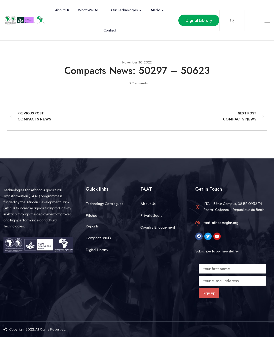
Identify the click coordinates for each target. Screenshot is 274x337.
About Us (62, 10)
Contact (110, 30)
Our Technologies (126, 10)
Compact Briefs (98, 238)
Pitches (92, 215)
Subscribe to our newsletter (217, 251)
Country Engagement (157, 227)
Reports (92, 226)
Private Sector (152, 215)
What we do (90, 10)
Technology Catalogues (104, 203)
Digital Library (97, 249)
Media (158, 10)
